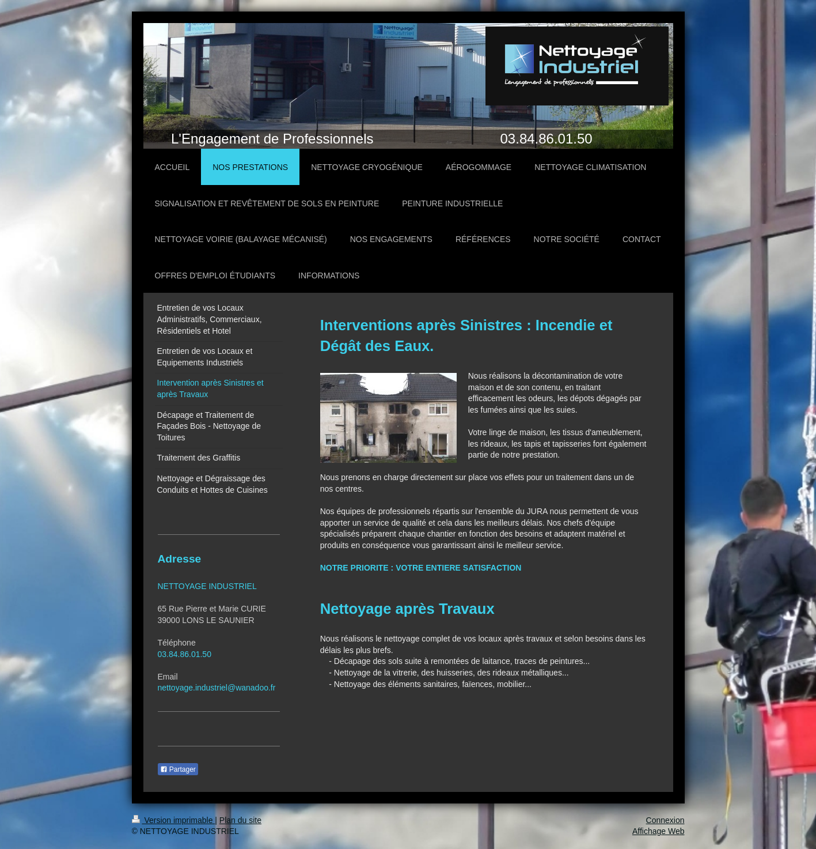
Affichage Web (658, 831)
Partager (178, 769)
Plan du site (240, 820)
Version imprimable (173, 820)
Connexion (665, 820)
